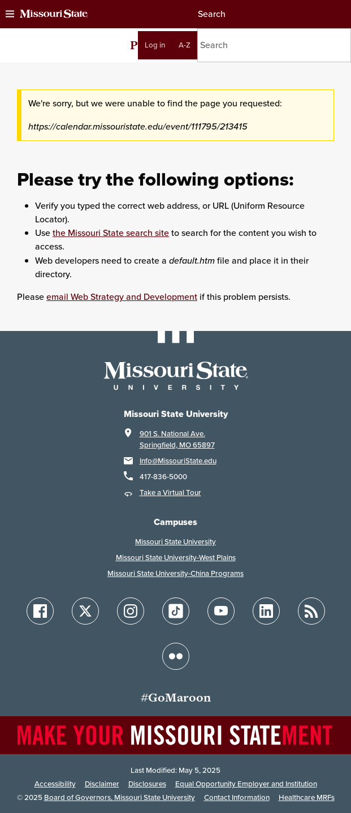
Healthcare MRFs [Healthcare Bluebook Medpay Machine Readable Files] (307, 797)
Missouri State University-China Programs (175, 573)
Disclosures (147, 783)
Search (211, 13)
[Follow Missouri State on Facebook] (40, 611)
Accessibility (55, 783)
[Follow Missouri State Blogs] (311, 611)
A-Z (184, 45)
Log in (155, 45)
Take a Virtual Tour (170, 492)
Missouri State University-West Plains (176, 557)
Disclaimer (102, 783)
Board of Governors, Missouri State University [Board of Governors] (119, 797)
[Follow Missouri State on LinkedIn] (266, 611)
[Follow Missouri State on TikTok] (175, 611)
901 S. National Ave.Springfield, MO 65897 (177, 439)
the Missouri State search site (111, 232)
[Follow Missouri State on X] (85, 611)
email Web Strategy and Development (121, 296)
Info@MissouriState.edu (178, 460)
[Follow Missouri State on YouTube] (221, 611)
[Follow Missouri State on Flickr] (175, 656)
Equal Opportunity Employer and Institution (246, 783)
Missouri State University (175, 541)
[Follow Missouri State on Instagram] (130, 611)
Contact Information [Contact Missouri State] (237, 797)
